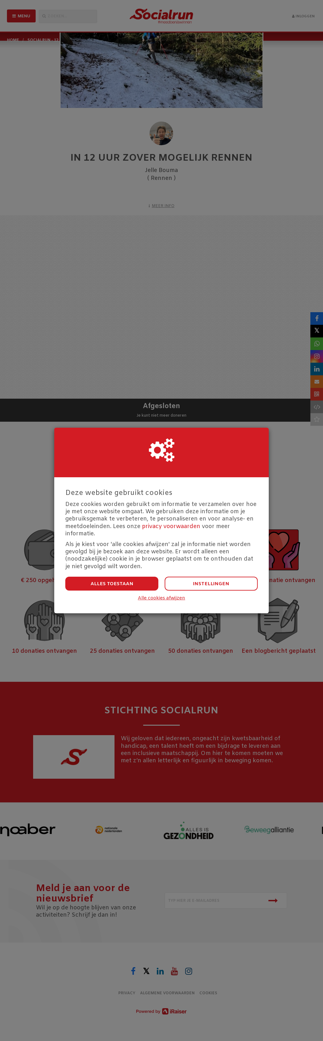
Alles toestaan (112, 584)
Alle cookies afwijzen (161, 598)
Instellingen (211, 584)
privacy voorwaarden (171, 526)
